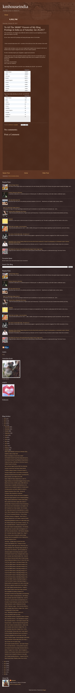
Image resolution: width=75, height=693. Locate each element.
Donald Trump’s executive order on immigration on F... (16, 528)
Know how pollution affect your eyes (12, 614)
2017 (5, 425)
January (7, 449)
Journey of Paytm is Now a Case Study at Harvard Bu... (17, 472)
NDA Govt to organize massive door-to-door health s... (16, 585)
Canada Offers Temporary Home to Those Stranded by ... (17, 503)
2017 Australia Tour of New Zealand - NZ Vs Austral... (16, 508)
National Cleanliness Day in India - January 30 (15, 491)
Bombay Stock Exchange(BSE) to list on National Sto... (16, 537)
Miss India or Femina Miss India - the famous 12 (18, 234)
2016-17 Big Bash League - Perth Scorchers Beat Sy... (16, 606)
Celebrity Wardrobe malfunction (15, 192)
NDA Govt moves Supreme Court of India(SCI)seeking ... (17, 497)
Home (6, 15)
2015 (5, 663)
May (6, 441)
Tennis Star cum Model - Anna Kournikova (17, 226)
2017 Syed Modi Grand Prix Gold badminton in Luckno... (17, 510)
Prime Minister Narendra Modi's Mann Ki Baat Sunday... (17, 558)
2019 (5, 421)
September (7, 433)
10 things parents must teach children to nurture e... (16, 489)
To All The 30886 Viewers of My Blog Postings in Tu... (16, 568)
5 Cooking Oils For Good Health (11, 610)
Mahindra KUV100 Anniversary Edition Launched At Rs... (17, 474)
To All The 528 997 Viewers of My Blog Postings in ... (16, 581)
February (7, 447)
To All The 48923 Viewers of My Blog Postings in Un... (16, 572)
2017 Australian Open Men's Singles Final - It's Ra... (16, 629)
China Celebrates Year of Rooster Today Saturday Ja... (16, 547)
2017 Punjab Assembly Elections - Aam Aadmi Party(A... (17, 643)
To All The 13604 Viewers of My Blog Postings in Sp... (16, 562)
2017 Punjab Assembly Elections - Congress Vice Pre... (17, 656)
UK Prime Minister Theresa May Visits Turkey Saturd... (16, 631)
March (6, 445)
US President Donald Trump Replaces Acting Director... (17, 460)
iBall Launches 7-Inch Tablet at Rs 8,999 (13, 476)
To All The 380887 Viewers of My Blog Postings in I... (16, 579)
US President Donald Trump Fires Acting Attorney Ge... (16, 457)
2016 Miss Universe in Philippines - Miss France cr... (16, 516)
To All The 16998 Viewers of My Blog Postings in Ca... (16, 564)
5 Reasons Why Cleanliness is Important (13, 493)
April (6, 443)
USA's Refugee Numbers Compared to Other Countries (17, 616)
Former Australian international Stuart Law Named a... (16, 633)
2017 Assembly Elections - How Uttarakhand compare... (17, 618)
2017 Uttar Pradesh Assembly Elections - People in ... (16, 587)
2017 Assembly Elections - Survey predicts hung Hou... (16, 645)
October (7, 431)
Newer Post (6, 173)
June (6, 439)
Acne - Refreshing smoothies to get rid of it (14, 612)
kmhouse (13, 680)
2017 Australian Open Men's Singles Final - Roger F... (16, 533)
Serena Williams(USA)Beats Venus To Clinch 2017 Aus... (17, 560)
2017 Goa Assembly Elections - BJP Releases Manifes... (17, 531)
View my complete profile (15, 684)
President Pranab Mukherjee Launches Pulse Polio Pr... (17, 602)
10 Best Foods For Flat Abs (11, 464)
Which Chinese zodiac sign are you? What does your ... (17, 545)
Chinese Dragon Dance (13, 185)
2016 (5, 661)
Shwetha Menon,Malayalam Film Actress (17, 211)
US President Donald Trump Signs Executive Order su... (17, 647)
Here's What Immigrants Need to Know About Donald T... (17, 512)
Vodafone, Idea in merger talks (11, 453)
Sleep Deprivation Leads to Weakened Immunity (15, 604)
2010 (5, 674)
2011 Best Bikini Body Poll (14, 200)
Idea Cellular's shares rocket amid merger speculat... (16, 589)
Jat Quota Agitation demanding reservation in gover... (16, 551)
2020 (5, 418)
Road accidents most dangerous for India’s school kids (16, 583)
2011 (5, 672)
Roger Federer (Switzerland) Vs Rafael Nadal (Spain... (16, 499)
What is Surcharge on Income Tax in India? (14, 455)
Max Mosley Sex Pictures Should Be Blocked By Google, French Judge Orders (25, 249)
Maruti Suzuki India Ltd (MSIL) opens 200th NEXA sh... (16, 482)
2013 (5, 667)
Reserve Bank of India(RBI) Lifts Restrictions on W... (16, 485)
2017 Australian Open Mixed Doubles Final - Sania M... (16, 556)
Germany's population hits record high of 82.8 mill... (16, 635)
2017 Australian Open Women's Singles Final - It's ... (16, 627)
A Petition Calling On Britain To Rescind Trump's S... (16, 470)
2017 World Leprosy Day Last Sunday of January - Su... (17, 522)
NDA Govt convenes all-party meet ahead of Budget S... (17, 495)
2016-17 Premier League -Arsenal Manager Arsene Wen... (17, 637)
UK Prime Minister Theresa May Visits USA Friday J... (16, 639)
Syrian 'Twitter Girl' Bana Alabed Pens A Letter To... (16, 478)
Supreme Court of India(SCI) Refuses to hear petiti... (16, 654)
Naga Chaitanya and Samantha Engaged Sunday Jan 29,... (17, 480)
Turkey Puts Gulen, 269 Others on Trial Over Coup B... (16, 462)
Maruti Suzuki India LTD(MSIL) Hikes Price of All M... (16, 658)
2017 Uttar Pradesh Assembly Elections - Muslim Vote (16, 625)
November (7, 429)
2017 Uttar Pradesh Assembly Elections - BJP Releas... (17, 595)
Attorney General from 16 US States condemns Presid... (17, 518)
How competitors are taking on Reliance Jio (14, 591)
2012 (5, 670)
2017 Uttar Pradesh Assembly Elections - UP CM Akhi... (17, 526)
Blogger (44, 690)
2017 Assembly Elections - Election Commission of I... (16, 524)
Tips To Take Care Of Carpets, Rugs (12, 641)
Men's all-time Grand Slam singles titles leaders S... (16, 501)
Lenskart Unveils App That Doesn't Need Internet (15, 468)
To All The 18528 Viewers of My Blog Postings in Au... (16, 566)
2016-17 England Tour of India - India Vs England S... (16, 650)
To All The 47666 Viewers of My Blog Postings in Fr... (16, 570)
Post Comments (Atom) (14, 176)
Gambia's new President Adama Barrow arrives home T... (17, 652)
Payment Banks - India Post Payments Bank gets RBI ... (17, 622)
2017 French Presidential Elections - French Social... (16, 514)
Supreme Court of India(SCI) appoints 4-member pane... (17, 487)
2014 (5, 665)
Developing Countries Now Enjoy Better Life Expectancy (17, 593)
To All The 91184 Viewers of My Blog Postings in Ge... (16, 576)
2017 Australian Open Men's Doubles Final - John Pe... (16, 597)
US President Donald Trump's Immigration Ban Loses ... (17, 553)
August (6, 435)
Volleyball (10, 219)
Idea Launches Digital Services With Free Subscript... (16, 466)
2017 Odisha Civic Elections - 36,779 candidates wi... (16, 549)
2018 (5, 423)
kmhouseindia (15, 6)
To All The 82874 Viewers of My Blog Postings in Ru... (16, 574)
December (7, 426)
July (6, 437)
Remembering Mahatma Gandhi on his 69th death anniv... (17, 520)
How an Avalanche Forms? (10, 539)
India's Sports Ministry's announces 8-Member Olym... (16, 451)
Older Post (45, 173)
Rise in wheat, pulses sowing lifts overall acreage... (16, 535)
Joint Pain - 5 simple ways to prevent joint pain (15, 541)
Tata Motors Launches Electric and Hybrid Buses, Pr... (16, 599)
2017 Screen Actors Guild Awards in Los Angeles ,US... (17, 505)
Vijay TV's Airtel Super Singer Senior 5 (11, 207)
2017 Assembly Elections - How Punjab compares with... (17, 620)
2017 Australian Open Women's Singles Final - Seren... (16, 608)
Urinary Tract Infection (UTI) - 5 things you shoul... (15, 543)
